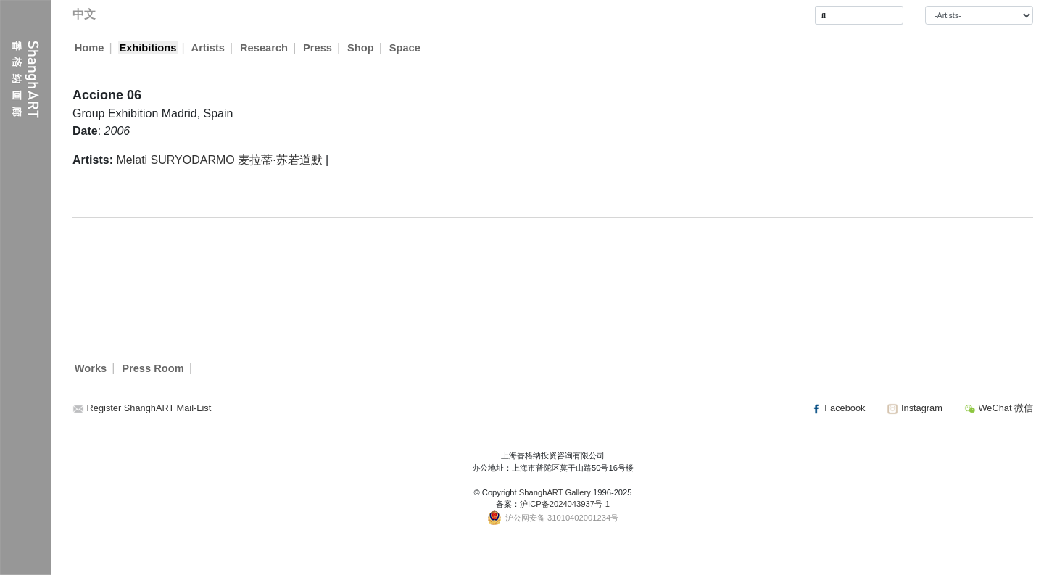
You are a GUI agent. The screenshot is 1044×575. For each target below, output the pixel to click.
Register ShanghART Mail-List (149, 407)
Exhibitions (147, 48)
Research (265, 48)
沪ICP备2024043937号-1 (565, 504)
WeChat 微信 (998, 407)
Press (318, 48)
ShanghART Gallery (555, 492)
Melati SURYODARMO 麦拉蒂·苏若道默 (219, 160)
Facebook (838, 407)
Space (405, 48)
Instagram (914, 407)
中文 (84, 14)
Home (89, 48)
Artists (208, 48)
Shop (361, 48)
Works (91, 368)
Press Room (153, 368)
